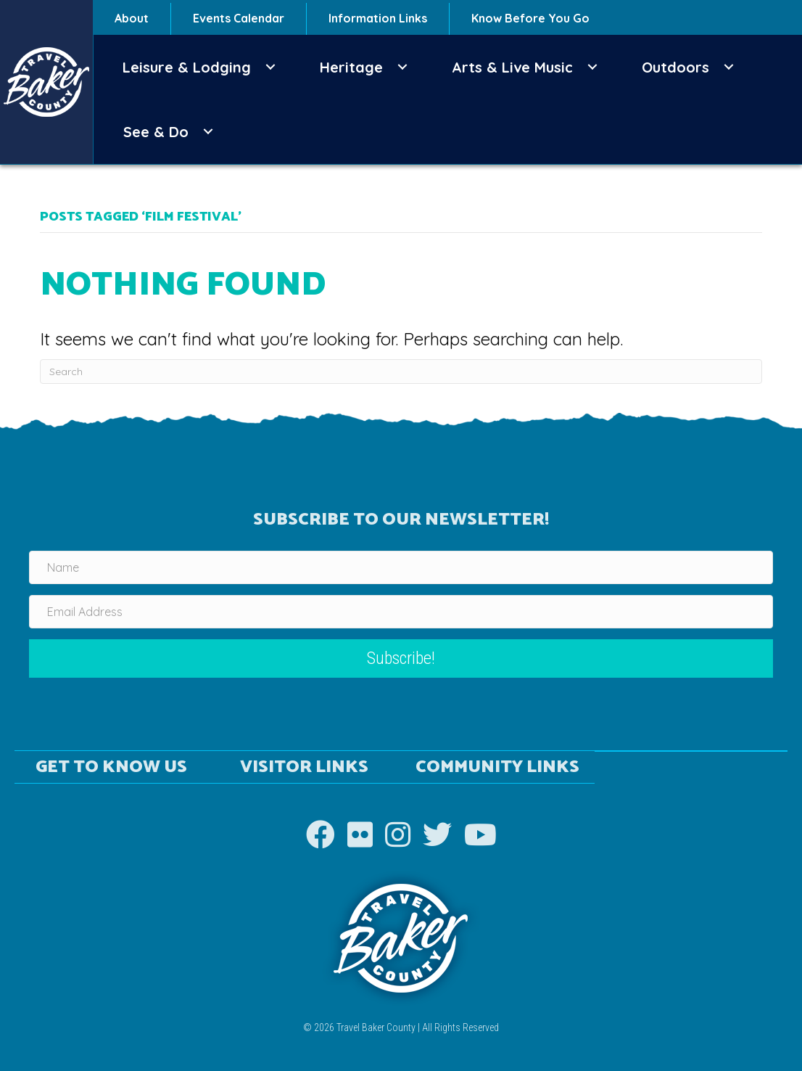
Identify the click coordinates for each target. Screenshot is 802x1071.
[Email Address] (401, 611)
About (132, 18)
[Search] (400, 371)
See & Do (156, 132)
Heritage (351, 67)
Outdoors (675, 67)
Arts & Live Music (512, 67)
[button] (270, 67)
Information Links (377, 18)
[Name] (401, 567)
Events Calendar (238, 18)
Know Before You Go (530, 18)
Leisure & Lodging (187, 67)
